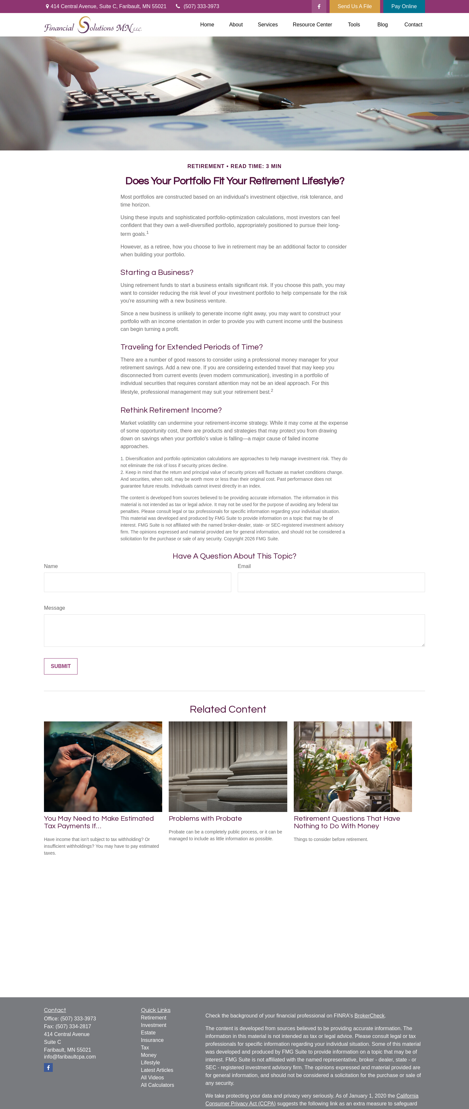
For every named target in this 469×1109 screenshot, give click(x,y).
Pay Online (404, 6)
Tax (145, 1047)
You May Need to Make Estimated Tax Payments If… (99, 822)
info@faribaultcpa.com (70, 1056)
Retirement (153, 1017)
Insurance (152, 1040)
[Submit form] (61, 666)
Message (54, 608)
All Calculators (157, 1085)
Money (149, 1055)
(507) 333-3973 (197, 6)
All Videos (152, 1077)
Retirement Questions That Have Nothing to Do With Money (347, 822)
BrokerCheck (369, 1015)
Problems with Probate (205, 818)
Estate (148, 1032)
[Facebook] (319, 6)
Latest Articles (157, 1070)
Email (244, 566)
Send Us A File (355, 6)
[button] (207, 25)
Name (51, 566)
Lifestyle (150, 1062)
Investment (153, 1025)
